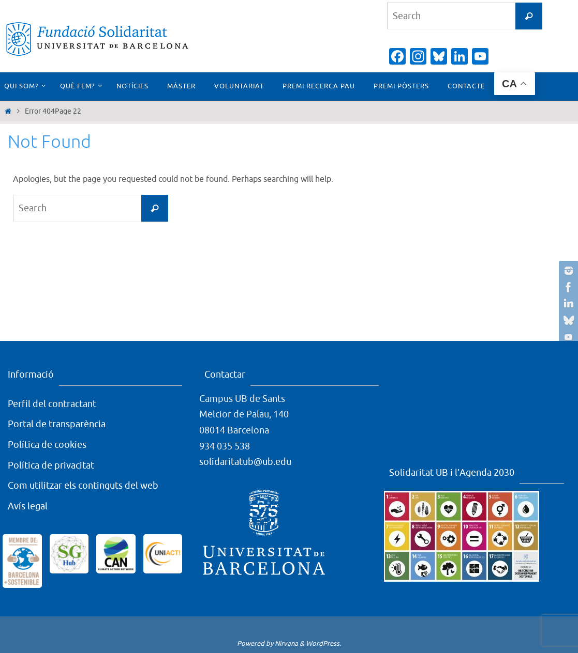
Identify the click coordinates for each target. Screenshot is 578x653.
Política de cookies (47, 444)
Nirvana (286, 643)
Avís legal (28, 506)
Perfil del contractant (52, 404)
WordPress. (323, 643)
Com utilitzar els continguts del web (83, 485)
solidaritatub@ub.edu (245, 462)
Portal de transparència (57, 424)
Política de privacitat (51, 465)
